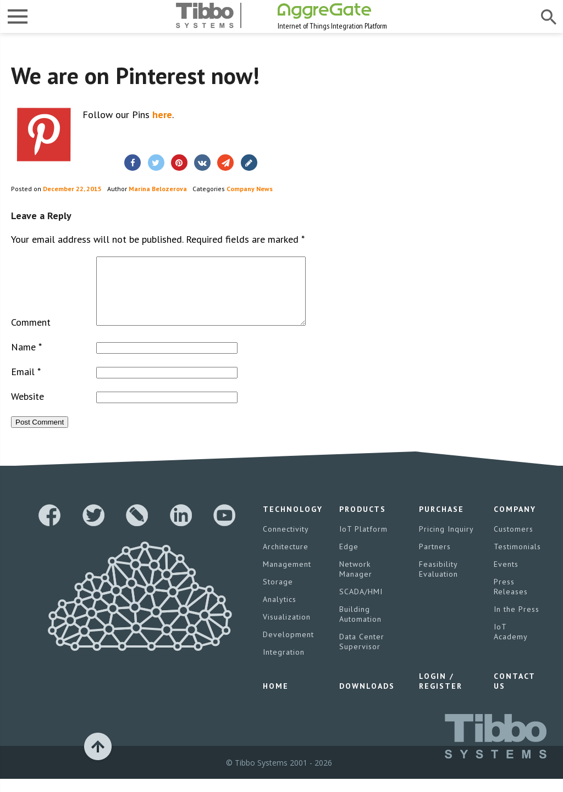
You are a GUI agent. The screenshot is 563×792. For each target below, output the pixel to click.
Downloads (367, 699)
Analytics (279, 612)
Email (26, 384)
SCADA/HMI (361, 605)
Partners (435, 560)
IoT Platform (363, 542)
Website (27, 409)
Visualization (287, 630)
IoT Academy (511, 645)
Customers (513, 542)
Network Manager (355, 582)
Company (515, 522)
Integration (284, 665)
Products (362, 522)
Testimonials (517, 560)
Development (288, 647)
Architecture (285, 560)
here (162, 114)
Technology (293, 522)
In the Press (516, 622)
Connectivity (286, 542)
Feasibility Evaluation (438, 582)
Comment (31, 335)
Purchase (441, 522)
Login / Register (440, 694)
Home (276, 699)
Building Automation (360, 627)
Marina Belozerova (158, 189)
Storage (278, 595)
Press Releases (511, 600)
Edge (348, 560)
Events (506, 577)
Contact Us (514, 694)
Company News (250, 189)
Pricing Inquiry (446, 542)
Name (26, 360)
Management (287, 577)
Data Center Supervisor (361, 655)
